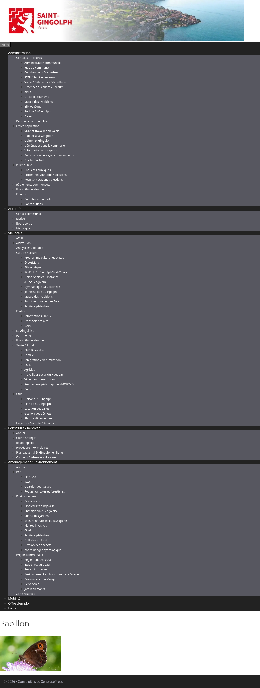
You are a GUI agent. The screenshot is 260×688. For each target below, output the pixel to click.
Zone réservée (25, 594)
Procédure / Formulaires (32, 447)
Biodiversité (32, 501)
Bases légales (25, 443)
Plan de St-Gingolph (37, 404)
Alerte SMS (23, 243)
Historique (23, 228)
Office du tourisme (36, 97)
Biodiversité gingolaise (39, 506)
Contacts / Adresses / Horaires (36, 457)
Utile (19, 394)
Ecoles (20, 311)
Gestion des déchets (37, 413)
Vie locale (15, 233)
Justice (20, 218)
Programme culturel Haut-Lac (44, 257)
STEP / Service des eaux (39, 77)
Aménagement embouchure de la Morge (51, 574)
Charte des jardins (36, 516)
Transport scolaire (36, 321)
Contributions (33, 204)
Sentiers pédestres (36, 306)
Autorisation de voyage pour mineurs (49, 155)
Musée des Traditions (38, 102)
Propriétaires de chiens (31, 189)
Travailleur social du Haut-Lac (43, 374)
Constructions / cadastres (41, 72)
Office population (27, 126)
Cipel (27, 530)
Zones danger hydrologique (42, 550)
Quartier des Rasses (37, 486)
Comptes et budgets (37, 199)
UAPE (27, 326)
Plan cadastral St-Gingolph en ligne (39, 452)
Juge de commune (36, 67)
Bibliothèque (32, 106)
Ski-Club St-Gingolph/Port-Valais (45, 272)
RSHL (27, 365)
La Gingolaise (25, 331)
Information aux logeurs (40, 150)
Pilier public (24, 165)
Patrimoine (23, 335)
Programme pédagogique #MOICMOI (49, 384)
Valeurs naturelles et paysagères (46, 521)
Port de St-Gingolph (37, 111)
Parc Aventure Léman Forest (43, 301)
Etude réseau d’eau (37, 564)
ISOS (27, 482)
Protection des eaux (37, 569)
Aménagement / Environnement (32, 462)
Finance (21, 194)
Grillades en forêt (35, 540)
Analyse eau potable (29, 248)
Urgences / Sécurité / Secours (44, 87)
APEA (27, 92)
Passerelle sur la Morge (39, 579)
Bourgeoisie (24, 223)
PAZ (18, 472)
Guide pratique (26, 438)
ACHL (19, 238)
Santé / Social (25, 345)
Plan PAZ (30, 477)
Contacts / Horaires (29, 58)
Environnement (26, 496)
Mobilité (14, 598)
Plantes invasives (35, 525)
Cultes (28, 389)
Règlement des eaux (38, 560)
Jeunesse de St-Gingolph (40, 292)
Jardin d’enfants (34, 589)
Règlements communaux (33, 184)
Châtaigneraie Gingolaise (41, 511)
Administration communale (42, 63)
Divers (28, 116)
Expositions (32, 262)
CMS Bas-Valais (34, 350)
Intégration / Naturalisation (42, 360)
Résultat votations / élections (43, 179)
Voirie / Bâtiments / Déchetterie (45, 82)
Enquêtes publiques (37, 170)
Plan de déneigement (38, 418)
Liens (12, 608)
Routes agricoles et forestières (44, 491)
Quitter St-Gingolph (37, 141)
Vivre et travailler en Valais (41, 131)
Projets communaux (29, 555)
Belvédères (31, 584)
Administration (19, 53)
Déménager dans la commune (44, 145)
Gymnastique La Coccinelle (42, 287)
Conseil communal (28, 214)
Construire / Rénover (24, 428)
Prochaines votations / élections (45, 175)
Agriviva (29, 370)
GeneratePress (52, 681)
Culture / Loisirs (26, 253)
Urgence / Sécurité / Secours (35, 423)
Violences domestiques (39, 379)
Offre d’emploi (19, 603)
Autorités (15, 208)
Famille (29, 355)
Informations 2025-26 (38, 316)
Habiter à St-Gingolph (38, 136)
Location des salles (36, 408)
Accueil (21, 433)
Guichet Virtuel (34, 160)
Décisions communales (31, 121)
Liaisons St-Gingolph (38, 399)
